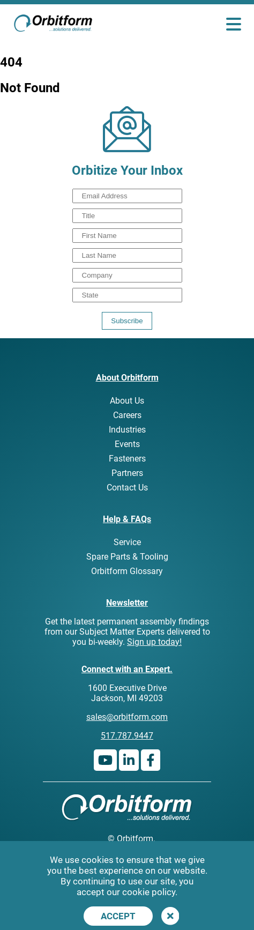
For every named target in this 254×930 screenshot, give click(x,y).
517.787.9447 (127, 736)
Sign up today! (154, 642)
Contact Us (127, 487)
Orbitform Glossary (127, 571)
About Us (127, 401)
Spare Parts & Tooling (127, 557)
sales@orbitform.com (127, 717)
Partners (127, 473)
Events (127, 444)
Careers (127, 415)
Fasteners (127, 458)
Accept (118, 916)
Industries (127, 430)
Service (127, 542)
